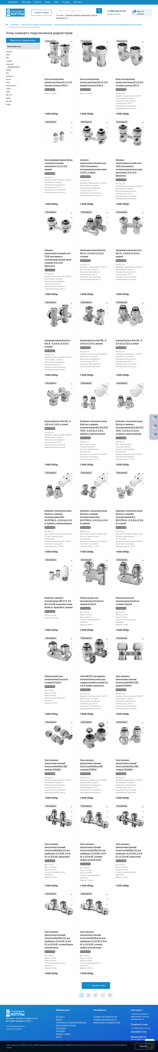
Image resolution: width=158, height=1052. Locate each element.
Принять (143, 1046)
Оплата (38, 2)
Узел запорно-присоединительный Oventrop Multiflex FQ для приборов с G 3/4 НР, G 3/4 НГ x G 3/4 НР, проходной (129, 850)
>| (110, 995)
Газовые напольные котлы (105, 1019)
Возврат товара (63, 1034)
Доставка (26, 2)
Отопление (15, 24)
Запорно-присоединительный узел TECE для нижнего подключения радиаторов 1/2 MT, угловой (93, 166)
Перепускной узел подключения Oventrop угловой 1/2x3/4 (127, 601)
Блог (56, 2)
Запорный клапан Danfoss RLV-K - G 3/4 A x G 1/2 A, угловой (93, 253)
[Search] (99, 10)
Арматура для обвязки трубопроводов (37, 24)
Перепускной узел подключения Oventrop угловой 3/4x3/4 (56, 679)
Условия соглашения (14, 1029)
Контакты (77, 2)
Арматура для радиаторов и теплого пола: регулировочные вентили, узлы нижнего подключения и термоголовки (98, 24)
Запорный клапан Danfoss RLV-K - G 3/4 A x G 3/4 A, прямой (129, 253)
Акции (47, 2)
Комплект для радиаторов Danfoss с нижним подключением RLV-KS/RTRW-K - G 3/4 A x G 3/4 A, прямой (94, 517)
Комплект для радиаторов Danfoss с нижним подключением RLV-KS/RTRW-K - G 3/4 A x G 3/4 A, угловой (129, 517)
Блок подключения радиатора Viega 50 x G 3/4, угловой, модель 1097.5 (130, 82)
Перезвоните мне (138, 1032)
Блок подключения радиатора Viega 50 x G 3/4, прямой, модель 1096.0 (58, 82)
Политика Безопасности (15, 1026)
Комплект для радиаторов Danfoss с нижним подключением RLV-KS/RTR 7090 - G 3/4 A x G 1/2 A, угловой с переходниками (129, 427)
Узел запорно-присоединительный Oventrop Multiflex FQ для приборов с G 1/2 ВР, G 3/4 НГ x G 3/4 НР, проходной (58, 850)
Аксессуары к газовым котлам (106, 1022)
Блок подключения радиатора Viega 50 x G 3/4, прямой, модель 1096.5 (94, 82)
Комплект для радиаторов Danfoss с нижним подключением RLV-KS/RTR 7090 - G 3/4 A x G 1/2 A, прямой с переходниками (94, 427)
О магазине (13, 2)
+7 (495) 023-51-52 (116, 11)
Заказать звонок (113, 14)
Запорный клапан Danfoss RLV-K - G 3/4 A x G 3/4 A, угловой (57, 343)
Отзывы (66, 2)
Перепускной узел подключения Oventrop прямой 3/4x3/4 (92, 601)
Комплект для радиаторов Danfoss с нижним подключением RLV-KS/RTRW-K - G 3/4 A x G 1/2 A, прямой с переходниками (58, 517)
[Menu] (41, 12)
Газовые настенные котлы (105, 1017)
